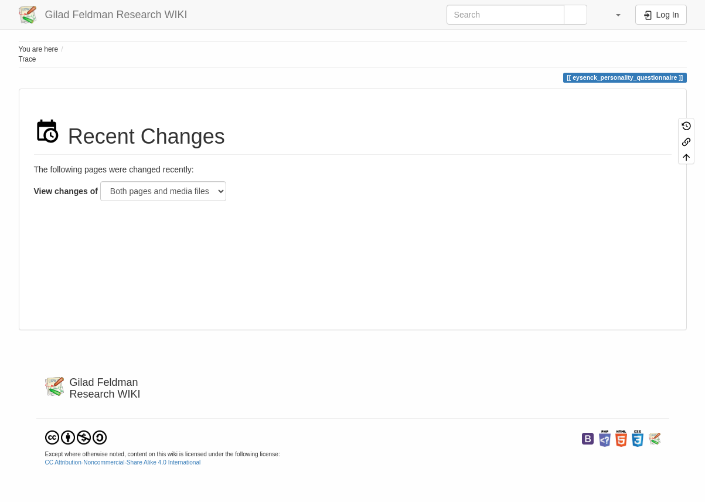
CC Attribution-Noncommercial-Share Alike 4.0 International (123, 462)
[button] (613, 14)
